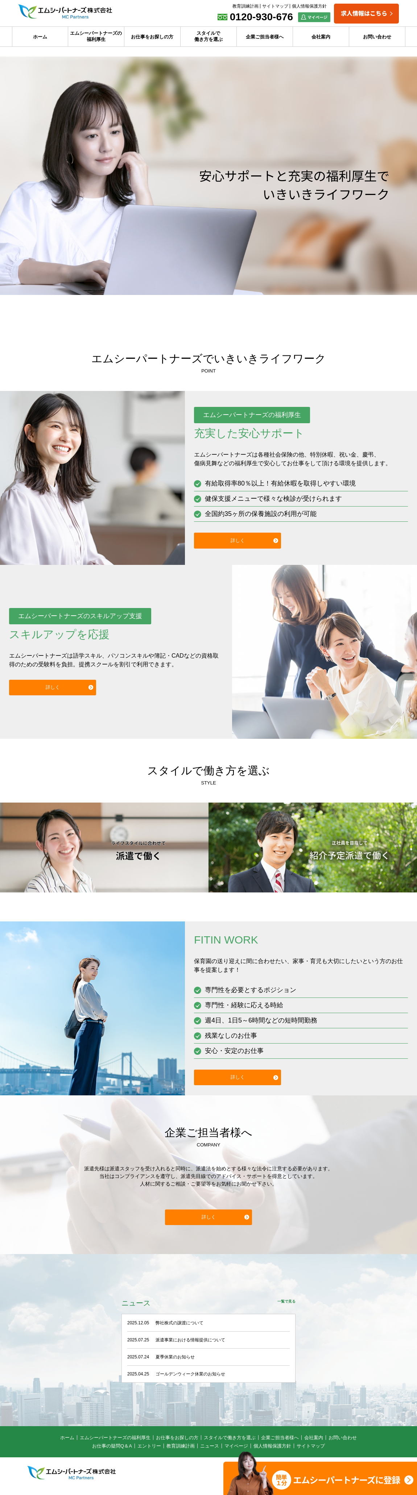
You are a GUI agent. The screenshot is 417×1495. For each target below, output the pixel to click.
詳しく (237, 540)
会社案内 (320, 36)
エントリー (149, 1450)
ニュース (209, 1450)
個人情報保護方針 (309, 6)
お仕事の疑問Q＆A (112, 1450)
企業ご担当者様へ (265, 36)
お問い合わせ (377, 36)
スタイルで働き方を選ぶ (208, 36)
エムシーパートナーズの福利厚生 (96, 36)
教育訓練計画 (245, 6)
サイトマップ (275, 6)
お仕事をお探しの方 (152, 36)
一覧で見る (285, 1307)
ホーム (40, 36)
